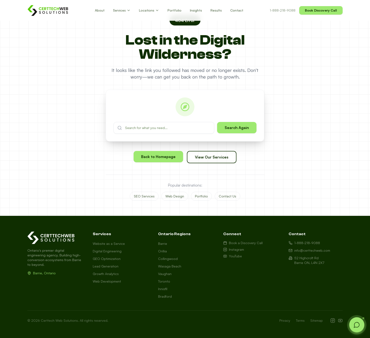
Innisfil (162, 289)
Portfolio (174, 10)
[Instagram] (332, 320)
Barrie (162, 244)
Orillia (162, 251)
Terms (300, 320)
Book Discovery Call (321, 10)
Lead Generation (105, 266)
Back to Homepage (158, 157)
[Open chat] (356, 324)
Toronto (164, 281)
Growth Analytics (106, 274)
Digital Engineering (107, 251)
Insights (196, 10)
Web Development (107, 281)
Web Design (174, 196)
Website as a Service (109, 244)
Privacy (284, 320)
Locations (149, 10)
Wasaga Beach (169, 266)
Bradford (165, 296)
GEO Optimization (107, 259)
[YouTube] (340, 320)
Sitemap (316, 320)
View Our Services (211, 157)
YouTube (232, 256)
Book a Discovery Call (243, 243)
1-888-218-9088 (282, 10)
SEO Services (144, 196)
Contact (236, 10)
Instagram (233, 249)
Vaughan (165, 274)
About (100, 10)
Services (121, 10)
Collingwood (168, 259)
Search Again (237, 127)
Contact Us (227, 196)
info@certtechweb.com (309, 250)
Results (216, 10)
